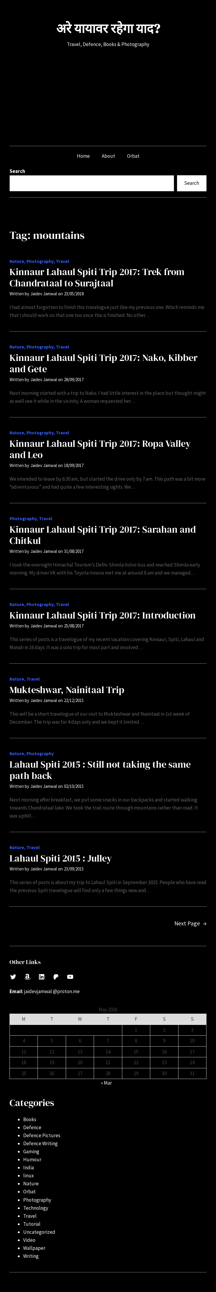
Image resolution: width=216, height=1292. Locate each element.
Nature (17, 261)
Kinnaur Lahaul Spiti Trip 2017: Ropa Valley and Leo (100, 449)
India (28, 1167)
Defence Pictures (41, 1135)
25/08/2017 (74, 626)
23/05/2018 (74, 293)
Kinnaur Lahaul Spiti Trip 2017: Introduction (103, 615)
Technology (35, 1208)
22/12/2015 (74, 700)
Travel (62, 261)
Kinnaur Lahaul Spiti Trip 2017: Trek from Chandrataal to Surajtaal (97, 277)
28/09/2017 (74, 379)
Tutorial (31, 1224)
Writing (31, 1256)
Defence (32, 1127)
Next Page (190, 923)
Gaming (31, 1151)
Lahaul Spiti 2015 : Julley (61, 858)
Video (29, 1240)
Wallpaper (34, 1248)
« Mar (106, 1083)
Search (17, 171)
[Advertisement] (108, 97)
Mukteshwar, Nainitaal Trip (67, 689)
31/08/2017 (74, 551)
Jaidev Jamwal (43, 293)
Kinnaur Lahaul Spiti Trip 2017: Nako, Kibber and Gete (104, 363)
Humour (32, 1159)
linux (28, 1175)
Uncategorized (39, 1232)
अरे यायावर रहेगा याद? (108, 28)
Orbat (29, 1191)
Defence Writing (40, 1143)
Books (29, 1119)
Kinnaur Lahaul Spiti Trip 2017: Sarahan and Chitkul (103, 535)
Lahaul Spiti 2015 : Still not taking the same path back (100, 770)
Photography (40, 261)
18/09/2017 (74, 465)
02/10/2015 (74, 786)
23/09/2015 (74, 869)
